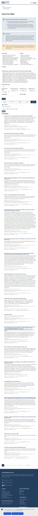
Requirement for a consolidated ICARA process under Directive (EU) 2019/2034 (18, 116)
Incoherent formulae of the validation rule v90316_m (14, 148)
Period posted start (4, 89)
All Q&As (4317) (33, 102)
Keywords (4, 94)
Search (3, 98)
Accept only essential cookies (17, 513)
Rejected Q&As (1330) (19, 102)
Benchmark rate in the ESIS (28, 59)
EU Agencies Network (7, 482)
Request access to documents (7, 495)
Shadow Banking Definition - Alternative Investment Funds (15, 274)
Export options (5, 104)
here (10, 48)
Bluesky (22, 490)
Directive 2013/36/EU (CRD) (10, 56)
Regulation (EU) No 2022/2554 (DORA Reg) (10, 57)
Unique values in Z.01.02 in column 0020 (11, 433)
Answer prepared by (6, 84)
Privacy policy (22, 500)
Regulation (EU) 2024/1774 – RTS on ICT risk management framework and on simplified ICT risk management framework (19, 78)
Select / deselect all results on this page (10, 108)
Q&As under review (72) (12, 102)
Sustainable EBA (7, 485)
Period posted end (14, 88)
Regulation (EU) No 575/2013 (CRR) (10, 55)
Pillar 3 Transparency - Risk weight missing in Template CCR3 (15, 346)
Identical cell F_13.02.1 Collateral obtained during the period (15, 298)
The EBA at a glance (23, 499)
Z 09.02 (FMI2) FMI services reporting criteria (12, 381)
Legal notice (22, 501)
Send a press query (5, 493)
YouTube (22, 494)
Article (3, 66)
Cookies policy (22, 502)
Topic (21, 53)
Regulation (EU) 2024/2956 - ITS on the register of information (19, 79)
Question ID (22, 94)
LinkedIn (22, 491)
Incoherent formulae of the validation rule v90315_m (14, 163)
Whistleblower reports (6, 497)
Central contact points (28, 63)
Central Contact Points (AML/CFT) (28, 64)
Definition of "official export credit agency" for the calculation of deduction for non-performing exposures (19, 362)
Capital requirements (28, 62)
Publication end (32, 88)
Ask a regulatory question (6, 494)
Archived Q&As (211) (27, 102)
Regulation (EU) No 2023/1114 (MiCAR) (10, 58)
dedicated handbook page (19, 47)
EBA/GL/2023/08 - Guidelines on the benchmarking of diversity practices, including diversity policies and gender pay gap (19, 74)
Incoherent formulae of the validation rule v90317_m (14, 133)
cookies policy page (19, 509)
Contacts (3, 490)
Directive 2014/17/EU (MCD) (10, 63)
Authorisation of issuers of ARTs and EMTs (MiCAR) (28, 58)
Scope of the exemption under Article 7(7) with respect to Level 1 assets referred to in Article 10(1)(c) (20, 239)
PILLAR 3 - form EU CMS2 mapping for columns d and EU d (14, 194)
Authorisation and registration (28, 57)
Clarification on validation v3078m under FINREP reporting (15, 447)
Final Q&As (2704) (5, 102)
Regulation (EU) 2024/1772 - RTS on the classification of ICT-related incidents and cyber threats (19, 77)
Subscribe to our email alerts (7, 502)
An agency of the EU (7, 480)
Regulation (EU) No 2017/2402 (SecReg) (10, 59)
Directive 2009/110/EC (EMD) (10, 61)
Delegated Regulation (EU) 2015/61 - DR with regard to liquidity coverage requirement (19, 73)
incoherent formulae (8, 314)
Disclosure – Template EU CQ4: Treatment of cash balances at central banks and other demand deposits (20, 417)
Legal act (3, 53)
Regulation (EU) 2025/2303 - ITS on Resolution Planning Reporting (19, 82)
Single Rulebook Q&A (7, 7)
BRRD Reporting (28, 61)
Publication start (23, 88)
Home (3, 6)
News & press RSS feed (6, 504)
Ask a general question (6, 491)
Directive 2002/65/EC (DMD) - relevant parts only (10, 64)
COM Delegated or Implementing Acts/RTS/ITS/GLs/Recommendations (16, 71)
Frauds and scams (23, 504)
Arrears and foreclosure (28, 56)
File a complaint (5, 496)
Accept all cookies (7, 513)
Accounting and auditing (28, 55)
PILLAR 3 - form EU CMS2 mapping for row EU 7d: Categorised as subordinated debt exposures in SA (19, 178)
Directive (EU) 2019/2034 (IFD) (10, 62)
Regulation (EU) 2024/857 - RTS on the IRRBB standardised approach (19, 81)
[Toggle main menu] (33, 3)
